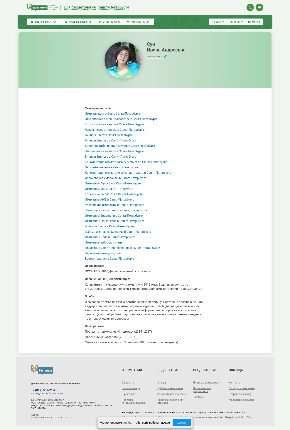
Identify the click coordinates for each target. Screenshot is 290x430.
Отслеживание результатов (202, 390)
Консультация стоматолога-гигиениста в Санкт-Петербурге (126, 162)
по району (236, 22)
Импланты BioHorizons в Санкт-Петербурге (114, 221)
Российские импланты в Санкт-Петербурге (114, 205)
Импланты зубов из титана (103, 242)
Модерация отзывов (241, 399)
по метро (254, 22)
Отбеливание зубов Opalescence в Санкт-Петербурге (121, 119)
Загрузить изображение (171, 394)
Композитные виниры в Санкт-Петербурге (114, 124)
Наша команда (131, 388)
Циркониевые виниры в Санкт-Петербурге (114, 151)
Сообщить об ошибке (241, 388)
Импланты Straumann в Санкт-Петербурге (114, 215)
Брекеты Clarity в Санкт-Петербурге (109, 226)
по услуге (218, 22)
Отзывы (138, 21)
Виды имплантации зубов (103, 253)
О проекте (128, 382)
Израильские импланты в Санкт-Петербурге (115, 178)
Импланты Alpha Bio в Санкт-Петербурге (113, 183)
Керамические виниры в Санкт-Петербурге (115, 129)
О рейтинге (128, 394)
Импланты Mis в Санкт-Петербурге (109, 189)
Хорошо (181, 422)
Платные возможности (207, 382)
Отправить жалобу (240, 394)
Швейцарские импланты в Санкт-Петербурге (116, 210)
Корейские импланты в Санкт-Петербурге (114, 194)
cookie (127, 422)
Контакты (235, 382)
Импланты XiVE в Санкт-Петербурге (109, 199)
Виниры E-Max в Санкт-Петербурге (109, 135)
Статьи (161, 382)
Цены (109, 21)
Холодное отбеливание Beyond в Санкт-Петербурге (120, 146)
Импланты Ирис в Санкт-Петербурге (110, 237)
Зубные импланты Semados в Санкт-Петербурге (118, 232)
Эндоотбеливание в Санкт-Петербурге (111, 167)
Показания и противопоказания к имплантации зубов (122, 248)
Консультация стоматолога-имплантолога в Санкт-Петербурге (128, 172)
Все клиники (44, 21)
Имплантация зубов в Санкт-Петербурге (113, 113)
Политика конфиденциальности (135, 401)
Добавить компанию (170, 388)
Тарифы (198, 397)
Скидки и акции (78, 21)
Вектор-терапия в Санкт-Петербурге (110, 258)
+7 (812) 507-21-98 (44, 390)
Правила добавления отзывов (170, 401)
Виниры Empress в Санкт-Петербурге (110, 140)
